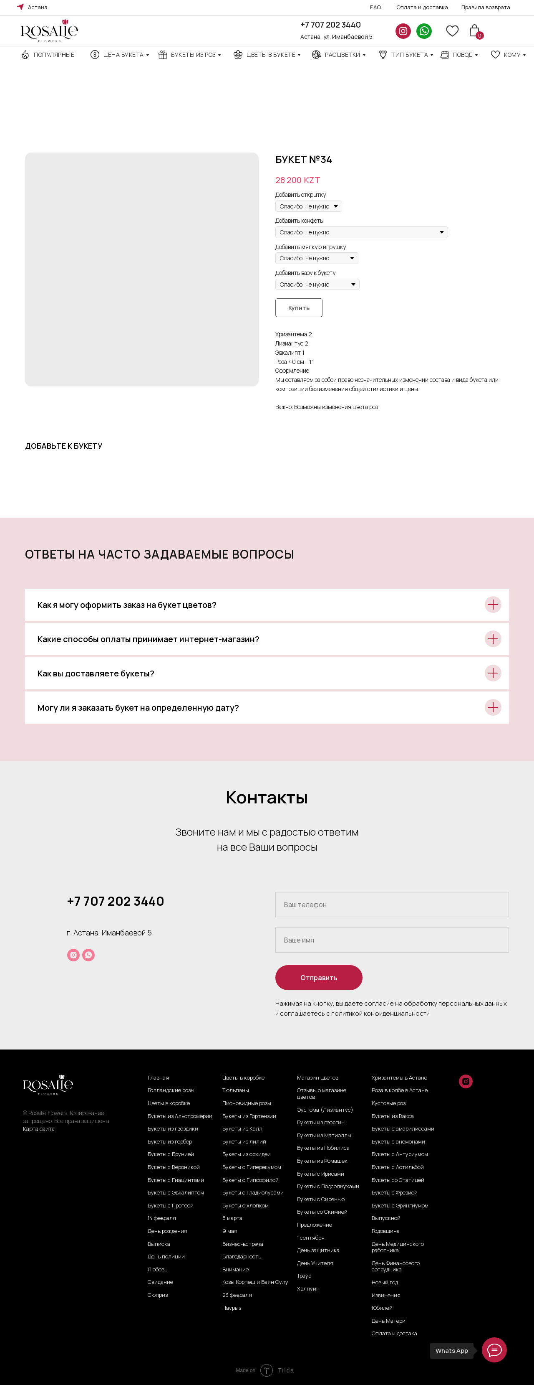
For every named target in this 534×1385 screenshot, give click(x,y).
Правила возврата (485, 7)
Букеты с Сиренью (321, 1199)
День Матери (389, 1321)
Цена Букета (123, 54)
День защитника (318, 1250)
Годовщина (386, 1231)
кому (512, 54)
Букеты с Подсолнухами (328, 1186)
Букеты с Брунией (171, 1154)
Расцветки (342, 54)
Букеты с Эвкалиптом (176, 1192)
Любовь (157, 1269)
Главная (158, 1078)
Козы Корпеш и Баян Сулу (255, 1282)
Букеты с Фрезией (395, 1192)
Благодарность (241, 1256)
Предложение (314, 1225)
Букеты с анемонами (398, 1141)
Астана (38, 7)
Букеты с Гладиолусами (253, 1192)
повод (463, 54)
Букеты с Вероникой (174, 1167)
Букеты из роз (193, 54)
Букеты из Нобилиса (323, 1148)
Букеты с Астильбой (398, 1167)
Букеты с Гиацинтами (176, 1180)
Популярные (54, 54)
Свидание (160, 1282)
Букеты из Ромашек (322, 1161)
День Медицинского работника (398, 1247)
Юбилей (382, 1308)
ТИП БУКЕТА (409, 54)
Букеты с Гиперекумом (251, 1167)
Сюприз (158, 1295)
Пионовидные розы (246, 1103)
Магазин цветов (317, 1078)
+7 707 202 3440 (330, 24)
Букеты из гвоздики (173, 1129)
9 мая (229, 1231)
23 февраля (237, 1295)
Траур (304, 1276)
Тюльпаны (235, 1090)
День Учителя (315, 1263)
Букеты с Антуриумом (400, 1154)
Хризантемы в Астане (399, 1078)
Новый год (385, 1282)
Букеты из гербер (170, 1141)
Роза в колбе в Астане (400, 1090)
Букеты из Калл (242, 1129)
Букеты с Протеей (171, 1205)
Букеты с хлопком (245, 1205)
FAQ (375, 7)
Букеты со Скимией (322, 1212)
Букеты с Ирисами (320, 1174)
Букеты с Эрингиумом (400, 1205)
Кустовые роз (389, 1103)
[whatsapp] (88, 955)
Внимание (235, 1269)
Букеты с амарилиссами (403, 1129)
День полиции (166, 1256)
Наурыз (231, 1308)
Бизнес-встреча (242, 1244)
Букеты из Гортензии (249, 1116)
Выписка (159, 1244)
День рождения (167, 1231)
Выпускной (386, 1218)
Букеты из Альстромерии (180, 1116)
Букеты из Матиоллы (324, 1135)
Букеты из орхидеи (246, 1154)
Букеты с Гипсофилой (250, 1180)
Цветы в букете (271, 54)
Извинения (386, 1295)
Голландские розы (171, 1090)
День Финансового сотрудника (396, 1266)
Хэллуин (308, 1289)
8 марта (232, 1218)
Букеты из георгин (321, 1122)
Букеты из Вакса (393, 1116)
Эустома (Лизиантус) (325, 1110)
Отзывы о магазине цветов (321, 1093)
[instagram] (73, 955)
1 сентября (311, 1238)
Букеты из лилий (244, 1141)
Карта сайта (39, 1129)
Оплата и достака (394, 1333)
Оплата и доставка (422, 7)
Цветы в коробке (169, 1103)
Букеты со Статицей (398, 1180)
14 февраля (162, 1218)
